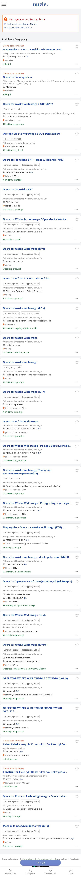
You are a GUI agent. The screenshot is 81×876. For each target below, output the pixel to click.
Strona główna (10, 872)
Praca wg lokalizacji (10, 859)
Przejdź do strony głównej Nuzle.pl (21, 24)
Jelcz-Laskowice (12, 408)
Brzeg (8, 568)
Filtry (40, 862)
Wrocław (9, 60)
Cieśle (8, 665)
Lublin (8, 176)
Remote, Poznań (13, 755)
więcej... (28, 83)
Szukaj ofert (30, 872)
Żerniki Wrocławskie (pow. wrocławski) (23, 543)
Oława (8, 235)
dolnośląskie (11, 146)
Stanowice (10, 324)
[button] (77, 46)
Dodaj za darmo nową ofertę (18, 27)
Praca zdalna (28, 859)
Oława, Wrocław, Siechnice (17, 631)
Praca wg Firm (61, 859)
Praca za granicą (44, 859)
